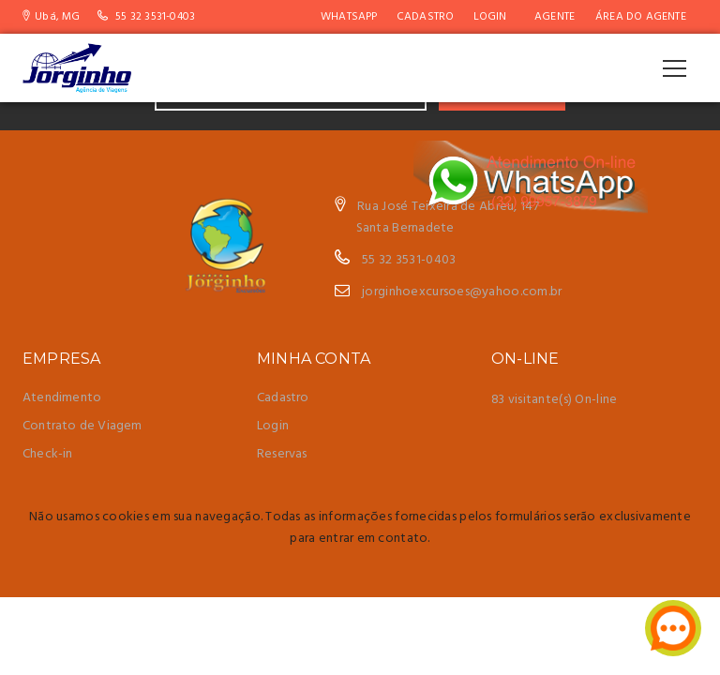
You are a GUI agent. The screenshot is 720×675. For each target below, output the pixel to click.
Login (490, 17)
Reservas (282, 454)
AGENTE (554, 17)
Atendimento (61, 398)
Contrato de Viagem (82, 426)
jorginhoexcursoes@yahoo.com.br (462, 292)
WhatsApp (349, 17)
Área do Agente (640, 17)
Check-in (47, 454)
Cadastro (426, 17)
